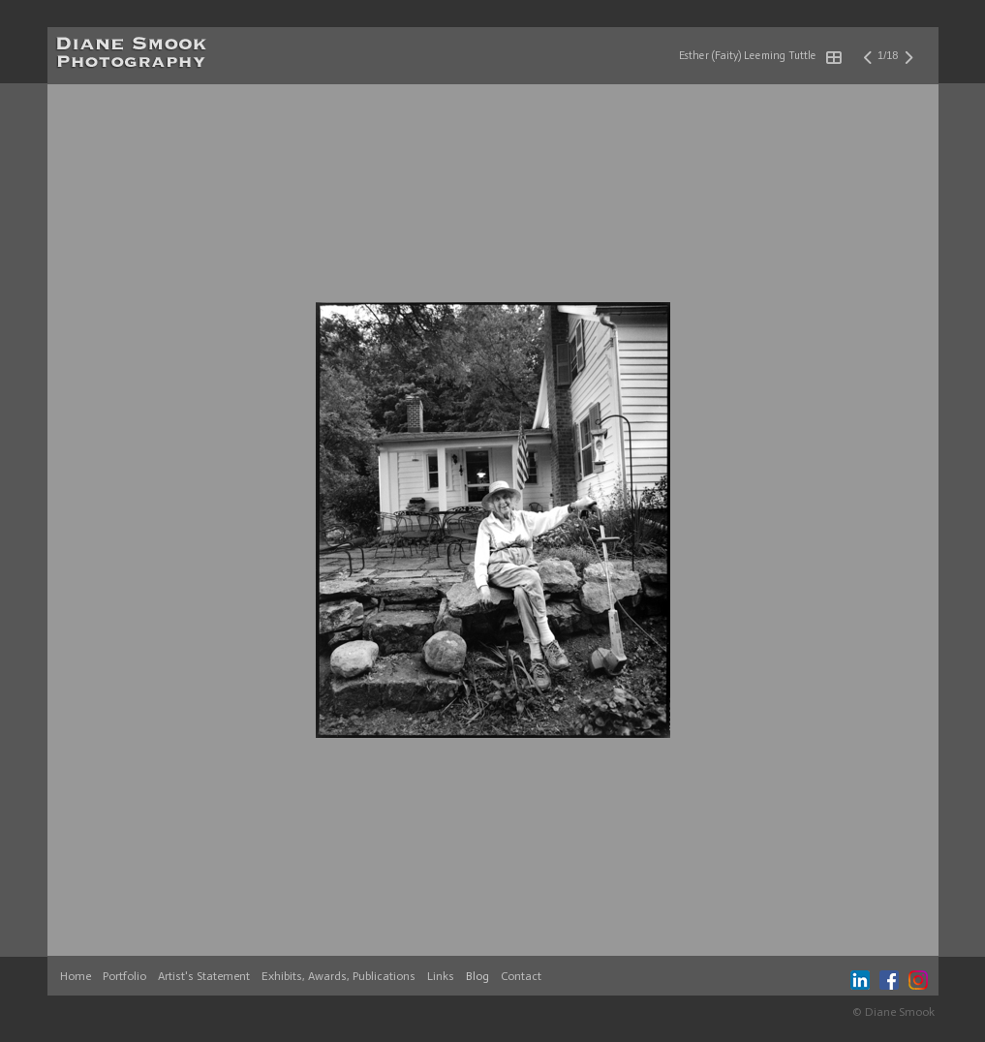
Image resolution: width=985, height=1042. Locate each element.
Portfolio (124, 976)
